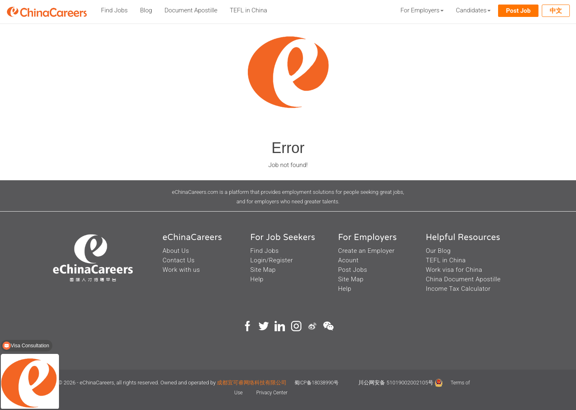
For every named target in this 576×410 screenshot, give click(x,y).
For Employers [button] (422, 10)
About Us (175, 250)
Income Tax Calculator (458, 288)
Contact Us (178, 260)
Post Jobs (352, 269)
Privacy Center (271, 393)
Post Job (518, 10)
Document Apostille (191, 10)
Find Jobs (114, 10)
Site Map (263, 269)
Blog (146, 10)
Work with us (181, 269)
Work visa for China (454, 269)
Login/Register (271, 260)
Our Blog (438, 250)
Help (256, 279)
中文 (556, 10)
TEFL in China (248, 10)
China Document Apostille (463, 279)
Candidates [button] (473, 10)
